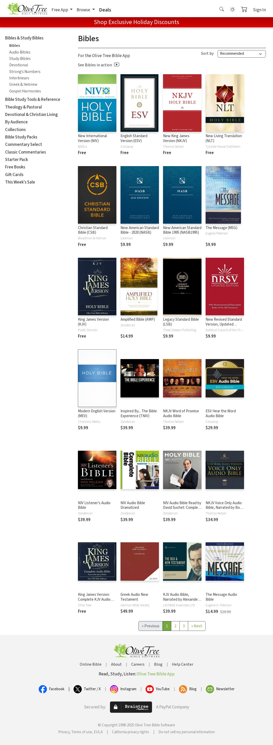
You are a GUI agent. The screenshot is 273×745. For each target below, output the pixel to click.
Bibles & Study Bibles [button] (24, 38)
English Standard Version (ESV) (133, 138)
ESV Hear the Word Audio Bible (221, 413)
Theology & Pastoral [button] (23, 107)
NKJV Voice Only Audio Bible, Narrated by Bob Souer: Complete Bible (224, 507)
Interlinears (19, 78)
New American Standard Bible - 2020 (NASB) (139, 230)
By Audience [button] (16, 122)
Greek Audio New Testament (134, 597)
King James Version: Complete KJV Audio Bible (94, 599)
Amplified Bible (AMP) (137, 319)
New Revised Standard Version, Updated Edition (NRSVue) (224, 324)
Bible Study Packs (21, 137)
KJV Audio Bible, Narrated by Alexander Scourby (181, 599)
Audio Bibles (19, 52)
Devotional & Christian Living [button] (31, 115)
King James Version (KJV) (93, 322)
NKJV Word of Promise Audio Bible (181, 413)
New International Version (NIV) (92, 138)
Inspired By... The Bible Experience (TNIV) (138, 413)
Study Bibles (20, 58)
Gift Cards (14, 175)
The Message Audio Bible (221, 597)
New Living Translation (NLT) (224, 138)
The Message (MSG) (221, 228)
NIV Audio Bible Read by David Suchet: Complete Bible (182, 507)
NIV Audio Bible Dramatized (132, 505)
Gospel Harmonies (25, 91)
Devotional (18, 65)
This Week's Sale (20, 182)
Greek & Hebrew (23, 84)
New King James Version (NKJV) (176, 138)
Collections (15, 130)
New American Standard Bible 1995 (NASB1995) (182, 230)
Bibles (14, 45)
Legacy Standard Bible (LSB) (181, 322)
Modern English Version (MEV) (96, 413)
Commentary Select (23, 145)
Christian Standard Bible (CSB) (93, 230)
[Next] (197, 626)
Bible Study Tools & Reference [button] (32, 99)
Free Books (15, 167)
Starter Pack (16, 160)
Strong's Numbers (24, 71)
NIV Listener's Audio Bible (94, 505)
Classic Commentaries (25, 152)
